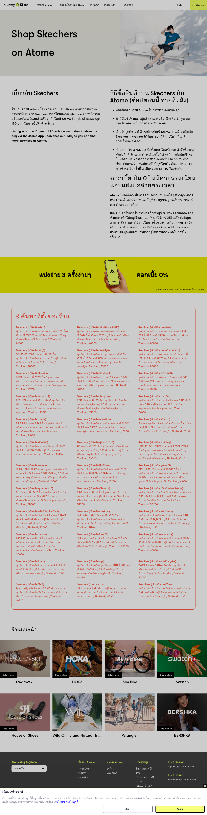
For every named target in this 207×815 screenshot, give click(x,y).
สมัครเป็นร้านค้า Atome (72, 5)
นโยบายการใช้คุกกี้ (67, 802)
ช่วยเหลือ (128, 5)
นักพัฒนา (94, 5)
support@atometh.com (180, 766)
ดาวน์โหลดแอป (199, 5)
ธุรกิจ (110, 768)
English (180, 5)
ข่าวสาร (82, 773)
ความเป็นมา (84, 768)
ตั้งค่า (127, 809)
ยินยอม (180, 809)
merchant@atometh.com (182, 779)
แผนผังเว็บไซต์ (144, 786)
